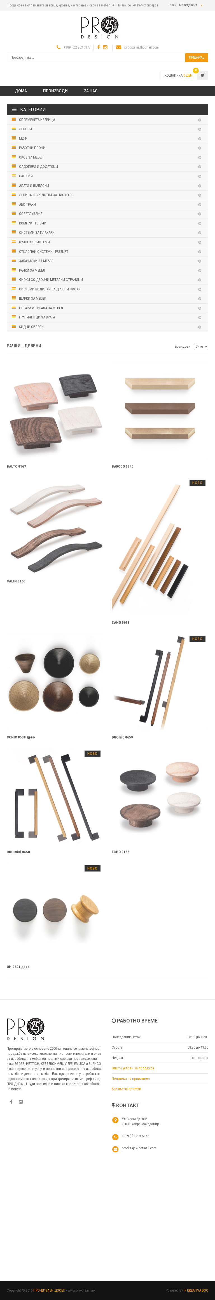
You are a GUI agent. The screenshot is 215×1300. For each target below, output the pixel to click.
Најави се (124, 5)
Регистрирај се (147, 5)
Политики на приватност (131, 1078)
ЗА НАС (90, 91)
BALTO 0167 (16, 468)
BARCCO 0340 (123, 468)
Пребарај (196, 57)
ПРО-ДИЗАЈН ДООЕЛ (49, 1290)
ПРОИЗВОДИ (55, 91)
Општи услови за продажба (133, 1068)
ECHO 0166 (120, 854)
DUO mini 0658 (18, 854)
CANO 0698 (121, 624)
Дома (21, 91)
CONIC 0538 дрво (21, 739)
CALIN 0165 (16, 583)
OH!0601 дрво (18, 969)
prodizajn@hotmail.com (141, 47)
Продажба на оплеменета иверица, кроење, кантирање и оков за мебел (59, 5)
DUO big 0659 (122, 739)
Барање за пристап (126, 1089)
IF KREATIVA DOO (196, 1290)
